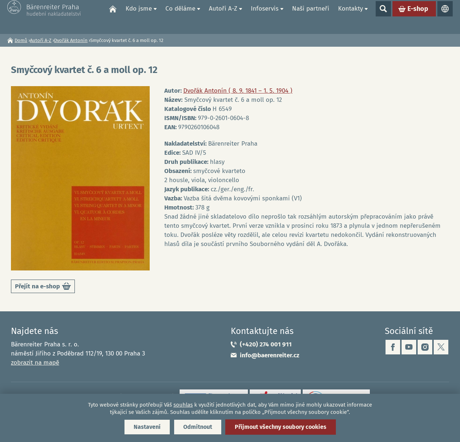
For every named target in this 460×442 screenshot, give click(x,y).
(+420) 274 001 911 (266, 344)
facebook (393, 347)
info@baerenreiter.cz (269, 355)
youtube (409, 347)
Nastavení (147, 426)
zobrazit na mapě (35, 362)
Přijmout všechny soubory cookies (280, 426)
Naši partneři (310, 16)
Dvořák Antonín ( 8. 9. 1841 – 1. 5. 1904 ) (237, 91)
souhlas (183, 404)
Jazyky (445, 16)
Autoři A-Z (223, 16)
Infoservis (265, 16)
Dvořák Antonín (71, 40)
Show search (383, 16)
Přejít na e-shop (43, 287)
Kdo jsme (139, 16)
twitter (441, 347)
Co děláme (180, 16)
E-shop (417, 17)
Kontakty (350, 16)
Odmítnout (197, 426)
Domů (112, 16)
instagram (425, 347)
